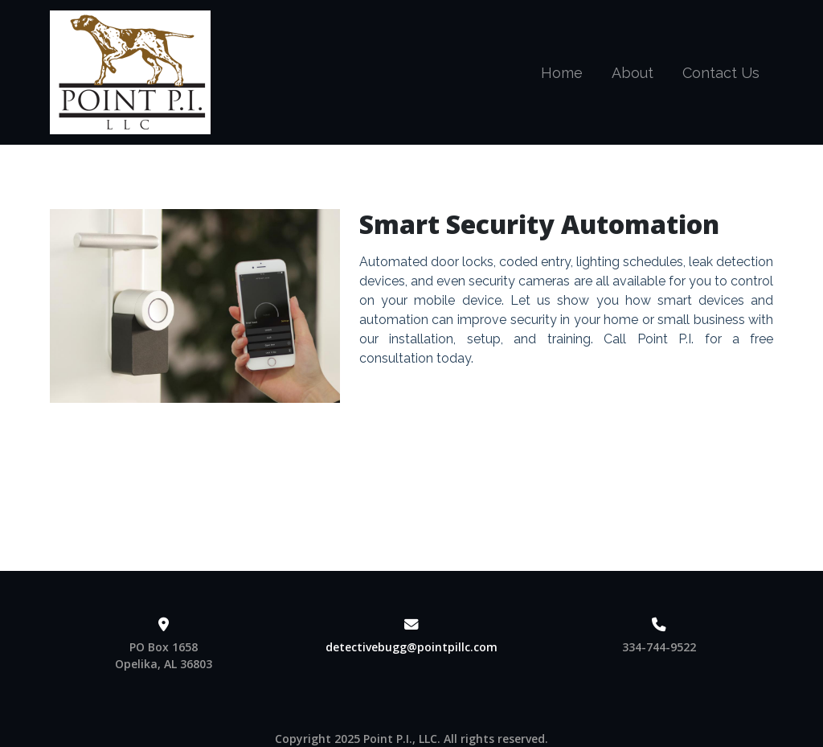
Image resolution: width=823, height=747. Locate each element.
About (632, 72)
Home (562, 72)
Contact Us (721, 72)
